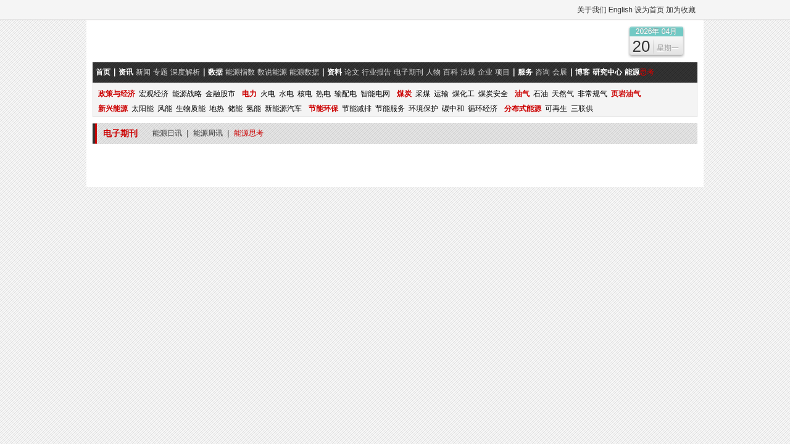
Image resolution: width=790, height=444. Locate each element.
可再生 (556, 108)
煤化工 (463, 93)
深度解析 (185, 72)
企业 (485, 72)
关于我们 (592, 10)
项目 (502, 72)
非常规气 (592, 93)
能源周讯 (208, 133)
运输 (441, 93)
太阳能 (142, 108)
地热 (216, 108)
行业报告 (376, 72)
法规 (467, 72)
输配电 (346, 93)
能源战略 (187, 93)
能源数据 (304, 72)
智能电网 (375, 93)
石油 (540, 93)
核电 (304, 93)
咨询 (542, 72)
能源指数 (240, 72)
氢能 (253, 108)
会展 (559, 72)
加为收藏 (681, 10)
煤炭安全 (493, 93)
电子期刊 (408, 72)
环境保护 (423, 108)
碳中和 (453, 108)
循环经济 (482, 108)
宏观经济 (153, 93)
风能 (164, 108)
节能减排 (357, 108)
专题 (160, 72)
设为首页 (649, 10)
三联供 (582, 108)
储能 (235, 108)
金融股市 (220, 93)
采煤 (422, 93)
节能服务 (390, 108)
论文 (351, 72)
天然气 (563, 93)
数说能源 (272, 72)
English (621, 10)
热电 (323, 93)
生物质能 (191, 108)
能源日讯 (167, 133)
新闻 (143, 72)
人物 (433, 72)
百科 (450, 72)
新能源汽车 (283, 108)
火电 (267, 93)
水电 (286, 93)
